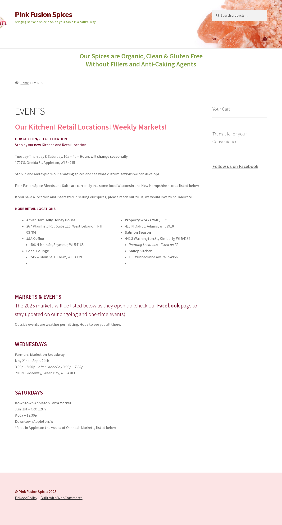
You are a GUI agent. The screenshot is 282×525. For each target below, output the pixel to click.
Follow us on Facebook (235, 166)
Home (25, 83)
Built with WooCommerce (61, 497)
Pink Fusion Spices (43, 14)
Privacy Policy (26, 497)
